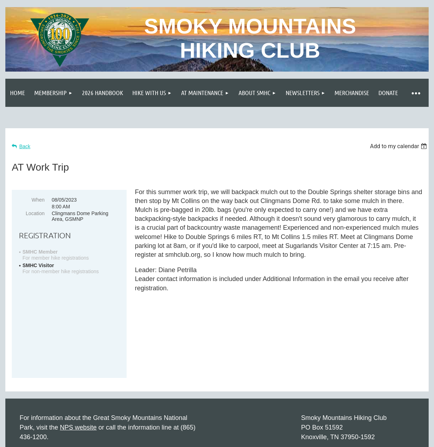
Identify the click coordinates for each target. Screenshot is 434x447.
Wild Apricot (347, 438)
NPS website (78, 374)
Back (24, 146)
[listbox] (399, 146)
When (38, 200)
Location (35, 213)
